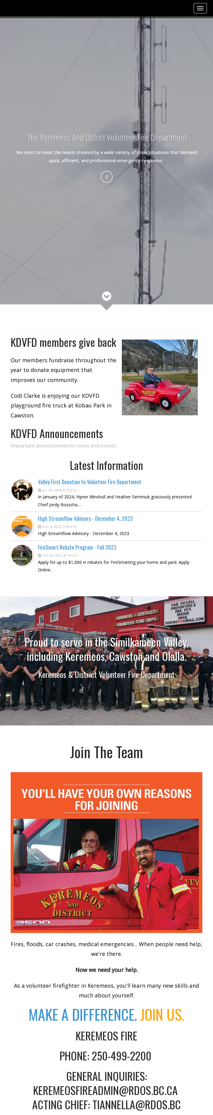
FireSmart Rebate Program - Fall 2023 (77, 547)
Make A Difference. (106, 1014)
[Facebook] (107, 177)
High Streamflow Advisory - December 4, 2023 (85, 518)
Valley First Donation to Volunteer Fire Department (89, 482)
